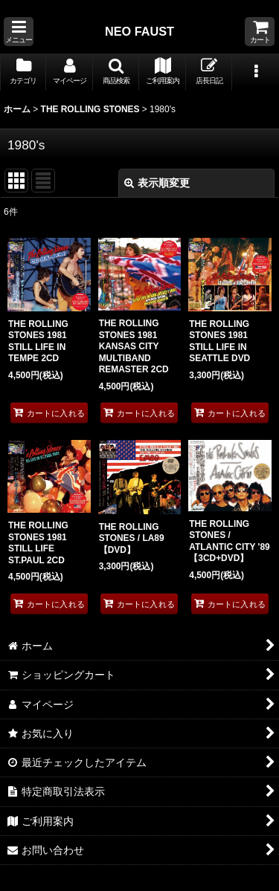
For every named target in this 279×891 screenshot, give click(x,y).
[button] (18, 31)
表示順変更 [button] (157, 183)
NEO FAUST (139, 31)
